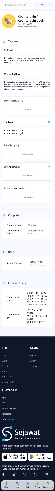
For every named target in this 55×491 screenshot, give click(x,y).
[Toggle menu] (50, 5)
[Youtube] (49, 474)
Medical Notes (8, 382)
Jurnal (4, 371)
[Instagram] (16, 474)
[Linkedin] (38, 474)
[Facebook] (6, 474)
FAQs (4, 403)
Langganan (35, 366)
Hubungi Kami (8, 419)
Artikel (5, 366)
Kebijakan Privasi (9, 408)
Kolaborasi (6, 413)
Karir (4, 397)
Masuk (39, 4)
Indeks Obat (7, 376)
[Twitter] (27, 474)
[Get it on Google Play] (40, 457)
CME (4, 355)
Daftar (33, 360)
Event (4, 360)
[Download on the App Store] (14, 457)
